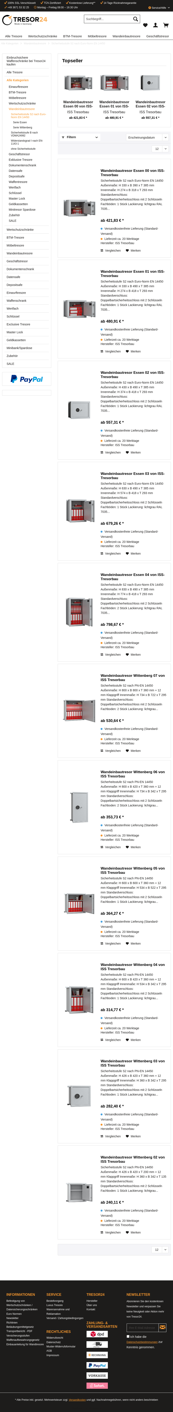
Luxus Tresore (55, 1305)
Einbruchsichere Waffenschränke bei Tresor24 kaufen (26, 61)
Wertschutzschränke (22, 103)
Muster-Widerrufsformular (61, 1346)
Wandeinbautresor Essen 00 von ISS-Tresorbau (78, 104)
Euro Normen (14, 1313)
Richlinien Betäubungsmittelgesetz (20, 1324)
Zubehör (14, 215)
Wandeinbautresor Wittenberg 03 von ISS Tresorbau (133, 1063)
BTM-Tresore (17, 92)
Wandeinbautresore (22, 109)
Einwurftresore (18, 86)
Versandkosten (77, 1399)
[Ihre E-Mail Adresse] (143, 1328)
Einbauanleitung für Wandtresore (25, 1344)
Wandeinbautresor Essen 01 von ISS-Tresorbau (114, 104)
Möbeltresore (17, 98)
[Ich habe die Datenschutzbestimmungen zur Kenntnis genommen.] (128, 1336)
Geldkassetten (18, 204)
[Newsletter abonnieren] (162, 1328)
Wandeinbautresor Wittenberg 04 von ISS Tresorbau (133, 967)
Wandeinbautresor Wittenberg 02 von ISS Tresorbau (133, 1159)
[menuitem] (112, 21)
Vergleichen (111, 250)
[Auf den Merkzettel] (133, 250)
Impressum (53, 1355)
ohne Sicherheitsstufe (23, 148)
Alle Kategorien (18, 80)
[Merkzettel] (145, 25)
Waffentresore (18, 182)
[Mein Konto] (155, 25)
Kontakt (90, 1309)
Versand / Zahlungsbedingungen (65, 1318)
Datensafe (15, 171)
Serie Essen (20, 122)
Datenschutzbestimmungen (142, 1342)
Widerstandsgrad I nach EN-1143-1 (27, 142)
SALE (12, 220)
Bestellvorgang (55, 1300)
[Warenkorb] (166, 25)
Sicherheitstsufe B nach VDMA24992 (24, 134)
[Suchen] (135, 19)
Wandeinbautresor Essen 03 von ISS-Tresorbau (133, 476)
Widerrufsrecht (55, 1337)
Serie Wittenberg (22, 127)
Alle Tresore (15, 72)
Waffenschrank (16, 300)
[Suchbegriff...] (112, 19)
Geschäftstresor (19, 154)
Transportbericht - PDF (19, 1331)
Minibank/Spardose (19, 348)
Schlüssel (15, 193)
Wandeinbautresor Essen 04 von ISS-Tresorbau (133, 577)
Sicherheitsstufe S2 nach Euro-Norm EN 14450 (28, 116)
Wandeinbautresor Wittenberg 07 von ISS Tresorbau (133, 678)
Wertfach (15, 187)
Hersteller (91, 1300)
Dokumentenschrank (22, 165)
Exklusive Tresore (20, 159)
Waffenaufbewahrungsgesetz (23, 1339)
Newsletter (12, 1318)
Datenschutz (54, 1342)
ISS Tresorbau (78, 112)
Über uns (91, 1305)
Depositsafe (17, 176)
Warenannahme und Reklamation (58, 1311)
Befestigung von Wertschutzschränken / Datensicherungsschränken (21, 1305)
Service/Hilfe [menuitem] (157, 7)
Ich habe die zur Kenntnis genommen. (145, 1342)
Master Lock (17, 198)
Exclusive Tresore (18, 324)
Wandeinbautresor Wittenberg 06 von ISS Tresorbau (133, 774)
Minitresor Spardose (22, 209)
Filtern (69, 137)
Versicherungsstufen (18, 1335)
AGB (49, 1350)
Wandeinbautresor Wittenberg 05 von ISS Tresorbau (133, 870)
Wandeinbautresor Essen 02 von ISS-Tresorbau (151, 104)
